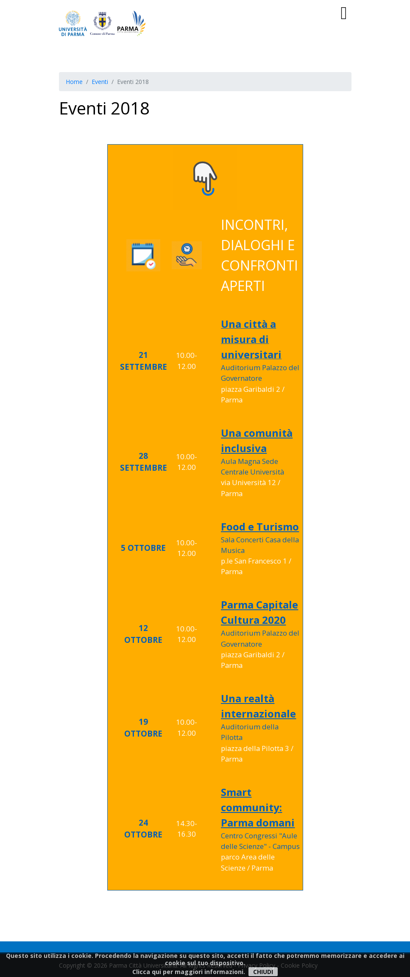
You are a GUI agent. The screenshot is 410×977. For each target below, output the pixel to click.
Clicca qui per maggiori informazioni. (188, 972)
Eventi (100, 82)
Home (74, 82)
